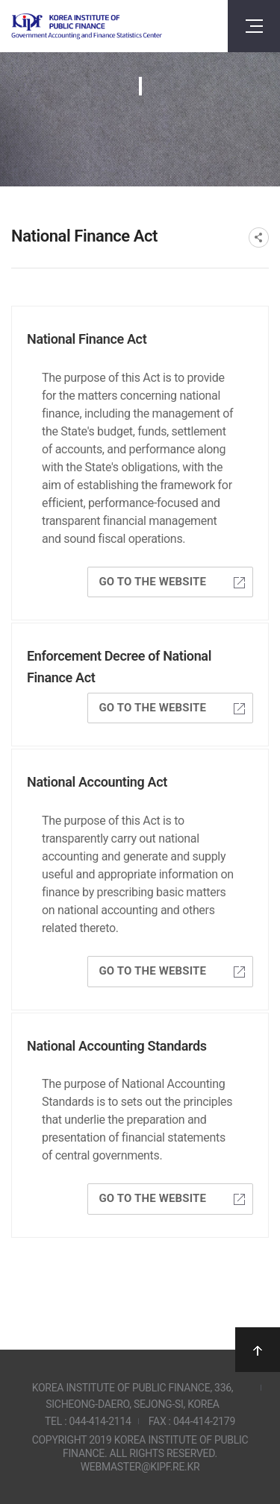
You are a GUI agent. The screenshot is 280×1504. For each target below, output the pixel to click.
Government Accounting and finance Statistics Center (86, 26)
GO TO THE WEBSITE (172, 581)
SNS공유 (259, 237)
